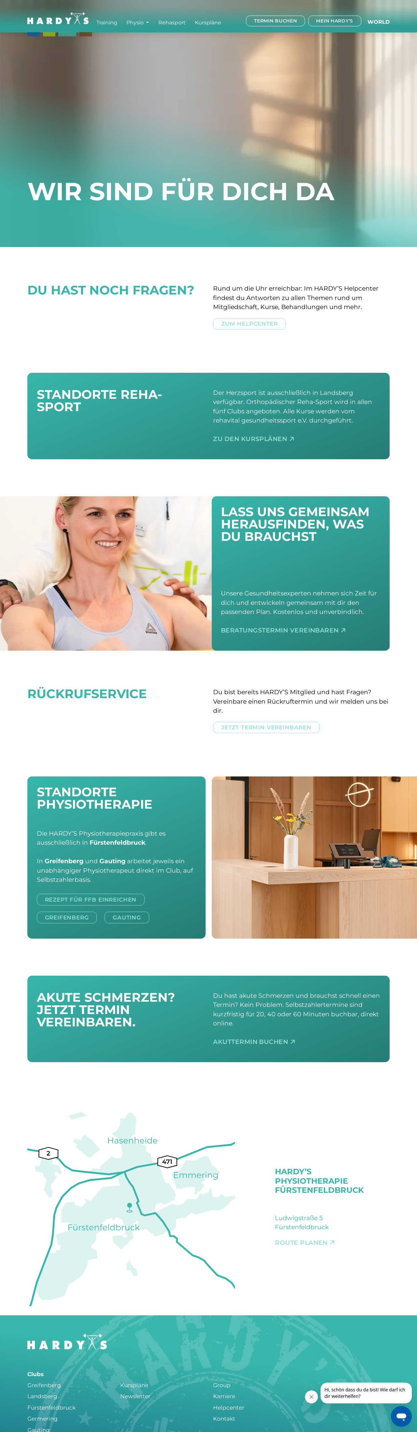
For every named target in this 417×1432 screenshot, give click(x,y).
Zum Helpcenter (249, 323)
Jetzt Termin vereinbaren (266, 727)
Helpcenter (228, 1407)
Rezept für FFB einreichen (91, 899)
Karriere (224, 1396)
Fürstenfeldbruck (51, 1407)
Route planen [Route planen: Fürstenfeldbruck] (305, 1242)
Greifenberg (67, 917)
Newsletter (135, 1396)
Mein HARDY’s (334, 21)
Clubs (35, 1374)
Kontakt (224, 1418)
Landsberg (42, 1396)
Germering (42, 1418)
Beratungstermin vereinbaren (283, 630)
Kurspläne (208, 22)
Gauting (127, 917)
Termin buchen (275, 21)
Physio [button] (135, 22)
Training (106, 22)
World (378, 22)
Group (222, 1385)
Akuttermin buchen (254, 1042)
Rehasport (172, 22)
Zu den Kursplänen (254, 439)
